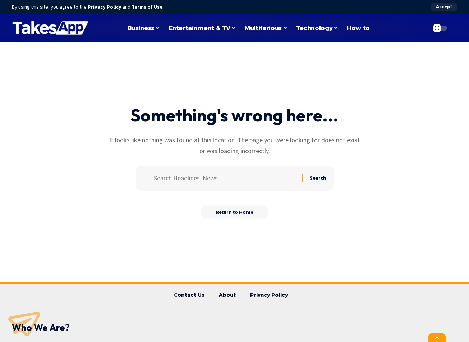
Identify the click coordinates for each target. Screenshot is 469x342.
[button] (444, 7)
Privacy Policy (104, 7)
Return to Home (234, 212)
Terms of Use (147, 7)
